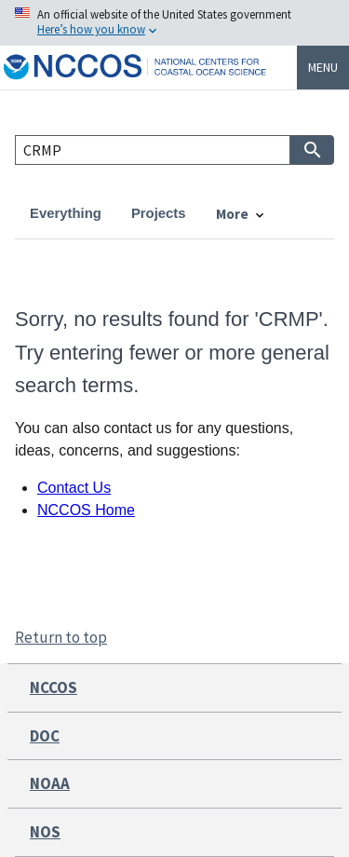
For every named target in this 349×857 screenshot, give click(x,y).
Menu (323, 67)
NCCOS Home (86, 510)
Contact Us (74, 488)
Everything (65, 213)
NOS (45, 832)
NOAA (50, 783)
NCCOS (53, 687)
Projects (158, 213)
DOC (45, 736)
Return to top (61, 637)
